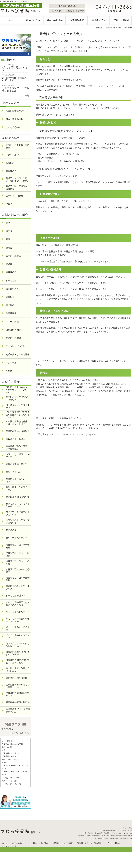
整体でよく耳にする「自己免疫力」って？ (17, 505)
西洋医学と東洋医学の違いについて (17, 513)
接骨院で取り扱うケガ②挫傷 (17, 554)
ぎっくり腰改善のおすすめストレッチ (17, 620)
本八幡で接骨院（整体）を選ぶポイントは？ (17, 422)
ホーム (11, 21)
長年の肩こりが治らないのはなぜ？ (17, 398)
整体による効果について (17, 497)
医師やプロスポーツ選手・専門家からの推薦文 (17, 179)
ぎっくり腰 (11, 280)
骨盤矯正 (10, 297)
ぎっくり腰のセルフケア (17, 612)
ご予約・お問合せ (121, 21)
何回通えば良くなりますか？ (17, 406)
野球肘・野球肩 (13, 338)
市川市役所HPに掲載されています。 (14, 79)
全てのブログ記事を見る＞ (20, 733)
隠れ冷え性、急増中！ (16, 439)
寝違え (9, 247)
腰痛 (8, 223)
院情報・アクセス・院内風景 (99, 21)
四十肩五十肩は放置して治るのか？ (17, 669)
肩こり (9, 231)
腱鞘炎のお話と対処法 (16, 678)
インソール (11, 363)
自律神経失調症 (13, 330)
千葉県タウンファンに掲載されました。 (15, 89)
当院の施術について (33, 21)
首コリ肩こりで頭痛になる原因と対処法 (17, 644)
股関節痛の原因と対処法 (17, 702)
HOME (99, 27)
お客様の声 (11, 171)
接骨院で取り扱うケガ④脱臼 (17, 570)
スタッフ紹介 (12, 154)
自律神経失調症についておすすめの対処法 (17, 661)
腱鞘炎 (9, 264)
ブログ (9, 204)
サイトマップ (7, 846)
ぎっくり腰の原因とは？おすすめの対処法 (17, 603)
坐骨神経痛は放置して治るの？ (17, 694)
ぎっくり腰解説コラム (16, 595)
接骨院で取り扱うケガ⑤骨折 (17, 579)
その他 (9, 371)
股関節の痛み (12, 289)
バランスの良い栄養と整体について (17, 521)
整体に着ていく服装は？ (17, 431)
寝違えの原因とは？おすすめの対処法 (17, 653)
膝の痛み (10, 305)
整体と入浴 (11, 530)
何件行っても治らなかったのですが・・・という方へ (17, 390)
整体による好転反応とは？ (16, 480)
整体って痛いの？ (14, 472)
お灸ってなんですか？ (16, 538)
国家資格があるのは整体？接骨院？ (16, 447)
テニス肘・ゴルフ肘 (15, 346)
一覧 (27, 95)
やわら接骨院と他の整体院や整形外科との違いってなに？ (17, 414)
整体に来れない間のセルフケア (17, 587)
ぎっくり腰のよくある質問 (17, 628)
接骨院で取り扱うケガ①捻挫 (17, 546)
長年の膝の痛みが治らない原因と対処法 (17, 685)
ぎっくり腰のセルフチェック (17, 636)
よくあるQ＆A (13, 127)
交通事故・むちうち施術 (77, 21)
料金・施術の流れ (55, 21)
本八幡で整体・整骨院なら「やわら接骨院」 (65, 853)
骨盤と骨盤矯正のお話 (16, 464)
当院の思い (11, 163)
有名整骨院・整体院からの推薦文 (17, 187)
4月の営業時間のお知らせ (15, 68)
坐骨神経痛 (11, 272)
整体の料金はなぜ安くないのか (17, 488)
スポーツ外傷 (12, 321)
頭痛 (8, 239)
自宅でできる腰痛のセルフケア (17, 455)
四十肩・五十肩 (13, 256)
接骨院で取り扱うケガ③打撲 (17, 562)
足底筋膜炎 (11, 313)
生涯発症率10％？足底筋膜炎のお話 (18, 710)
